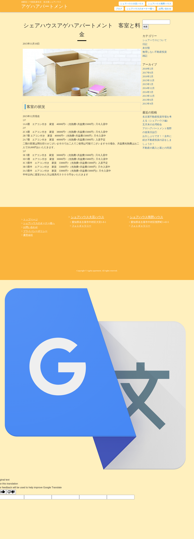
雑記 (144, 56)
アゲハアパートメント (44, 5)
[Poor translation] (11, 492)
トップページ (30, 219)
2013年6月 (147, 100)
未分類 (146, 48)
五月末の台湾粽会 (152, 124)
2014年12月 (148, 88)
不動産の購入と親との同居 (157, 148)
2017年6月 (147, 72)
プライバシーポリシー (35, 231)
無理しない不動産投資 (154, 52)
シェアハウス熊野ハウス (159, 4)
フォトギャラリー (81, 226)
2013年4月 (147, 103)
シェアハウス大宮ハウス (132, 4)
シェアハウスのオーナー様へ (140, 9)
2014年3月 (147, 92)
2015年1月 (147, 84)
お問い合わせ (165, 9)
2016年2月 (147, 76)
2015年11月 (148, 80)
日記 (144, 44)
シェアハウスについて (154, 40)
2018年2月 (147, 68)
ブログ (119, 9)
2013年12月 (148, 96)
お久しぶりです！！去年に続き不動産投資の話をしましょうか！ (157, 140)
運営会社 (28, 235)
